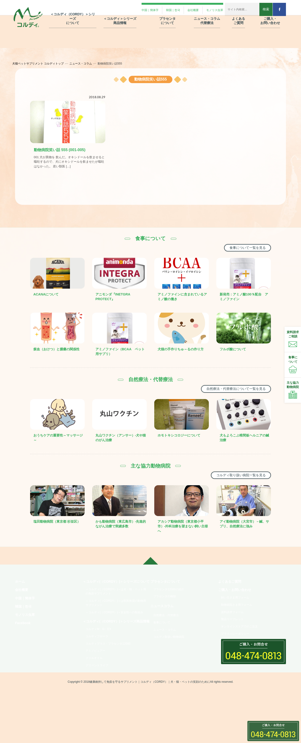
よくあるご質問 (231, 590)
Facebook (24, 637)
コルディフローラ (99, 668)
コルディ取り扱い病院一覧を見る (236, 479)
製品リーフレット (235, 633)
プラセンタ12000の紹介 (171, 599)
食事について (164, 636)
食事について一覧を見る (244, 250)
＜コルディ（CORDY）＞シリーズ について (73, 14)
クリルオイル (96, 693)
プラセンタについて (167, 590)
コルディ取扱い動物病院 (172, 653)
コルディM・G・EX (100, 660)
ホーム (20, 590)
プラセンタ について (167, 16)
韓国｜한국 (24, 619)
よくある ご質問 (238, 16)
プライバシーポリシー (238, 649)
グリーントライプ (99, 701)
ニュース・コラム (85, 63)
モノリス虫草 (26, 628)
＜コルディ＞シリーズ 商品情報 (120, 16)
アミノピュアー (97, 685)
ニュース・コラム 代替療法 (207, 16)
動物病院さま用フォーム (240, 616)
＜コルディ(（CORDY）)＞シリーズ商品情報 (115, 649)
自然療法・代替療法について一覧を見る (231, 392)
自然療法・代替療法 (168, 628)
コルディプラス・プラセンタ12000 (112, 677)
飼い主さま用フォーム (238, 608)
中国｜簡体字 (26, 609)
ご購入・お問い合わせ (237, 600)
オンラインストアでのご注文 (243, 641)
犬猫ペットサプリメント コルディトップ (42, 63)
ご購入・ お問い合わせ (270, 16)
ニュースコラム (163, 618)
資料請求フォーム (235, 625)
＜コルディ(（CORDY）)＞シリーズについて (115, 593)
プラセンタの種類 (167, 607)
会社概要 (22, 600)
